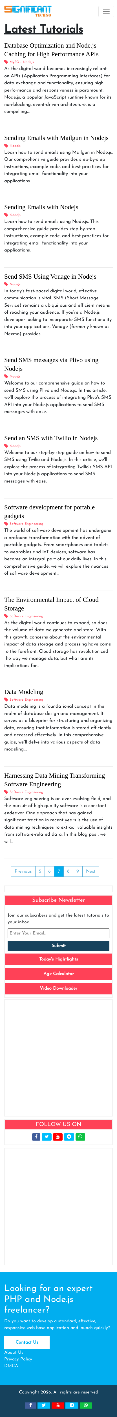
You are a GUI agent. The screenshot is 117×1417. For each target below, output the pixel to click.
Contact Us (27, 1342)
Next (91, 871)
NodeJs (28, 62)
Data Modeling (23, 691)
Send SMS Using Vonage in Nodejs (50, 276)
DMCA (11, 1366)
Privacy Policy (18, 1359)
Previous (23, 871)
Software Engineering (26, 524)
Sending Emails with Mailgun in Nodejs (56, 137)
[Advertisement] (58, 1058)
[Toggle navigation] (106, 11)
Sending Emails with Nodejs (41, 207)
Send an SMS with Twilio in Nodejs (51, 438)
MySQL (15, 62)
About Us (13, 1352)
